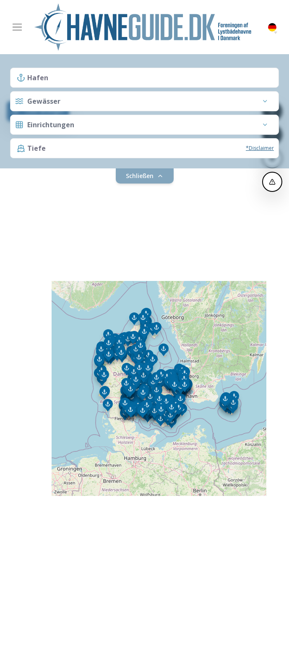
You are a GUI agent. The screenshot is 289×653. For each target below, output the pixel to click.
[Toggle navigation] (17, 27)
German (272, 27)
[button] (275, 32)
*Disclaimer (260, 148)
